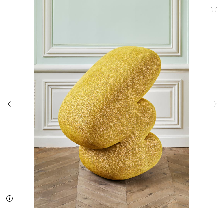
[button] (10, 104)
